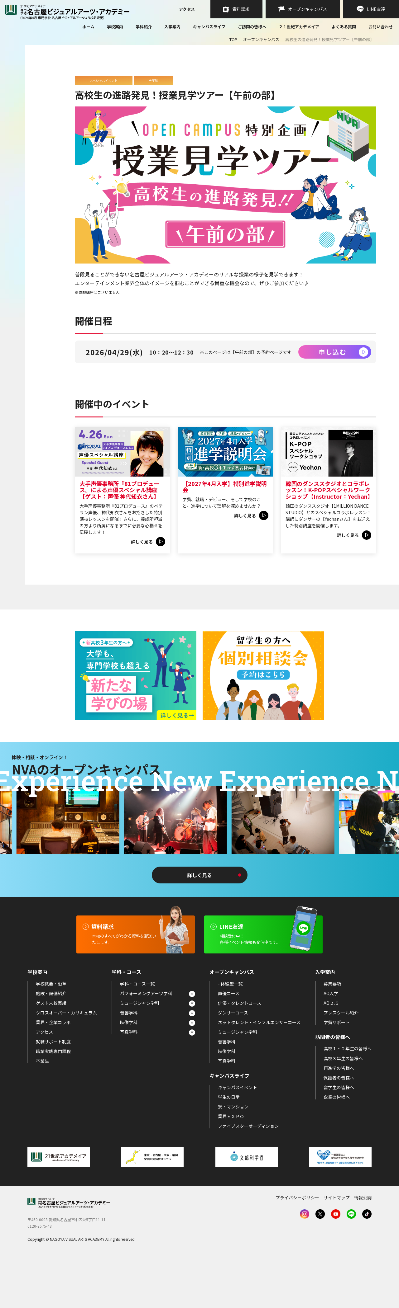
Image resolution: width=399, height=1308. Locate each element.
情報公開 (363, 1248)
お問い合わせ (380, 27)
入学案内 (172, 27)
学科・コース (126, 1023)
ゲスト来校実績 (51, 1054)
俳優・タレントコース (239, 1054)
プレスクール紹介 (341, 1063)
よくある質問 (344, 27)
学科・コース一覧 (137, 1034)
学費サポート (337, 1073)
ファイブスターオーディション (248, 1177)
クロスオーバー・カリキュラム (66, 1063)
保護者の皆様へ (339, 1128)
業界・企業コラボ (53, 1073)
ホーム (88, 27)
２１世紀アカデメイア (299, 27)
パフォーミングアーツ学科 (146, 1044)
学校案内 (115, 27)
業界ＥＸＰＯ (231, 1167)
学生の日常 (229, 1148)
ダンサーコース (233, 1063)
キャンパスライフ (209, 27)
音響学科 (128, 1063)
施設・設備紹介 (51, 1044)
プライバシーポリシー (297, 1248)
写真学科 (128, 1082)
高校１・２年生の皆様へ (348, 1099)
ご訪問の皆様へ (252, 27)
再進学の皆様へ (339, 1119)
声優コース (228, 1044)
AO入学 (331, 1044)
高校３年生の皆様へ (343, 1109)
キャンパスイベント (237, 1138)
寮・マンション (233, 1158)
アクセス (187, 9)
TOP (233, 39)
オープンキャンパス (261, 39)
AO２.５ (331, 1054)
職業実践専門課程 (53, 1102)
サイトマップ (337, 1248)
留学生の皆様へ (339, 1138)
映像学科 (128, 1073)
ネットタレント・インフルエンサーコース (259, 1073)
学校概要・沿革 (51, 1034)
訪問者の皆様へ (332, 1088)
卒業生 (42, 1112)
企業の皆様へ (337, 1148)
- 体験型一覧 (230, 1034)
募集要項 (332, 1034)
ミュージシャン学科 (139, 1053)
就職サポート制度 (53, 1092)
